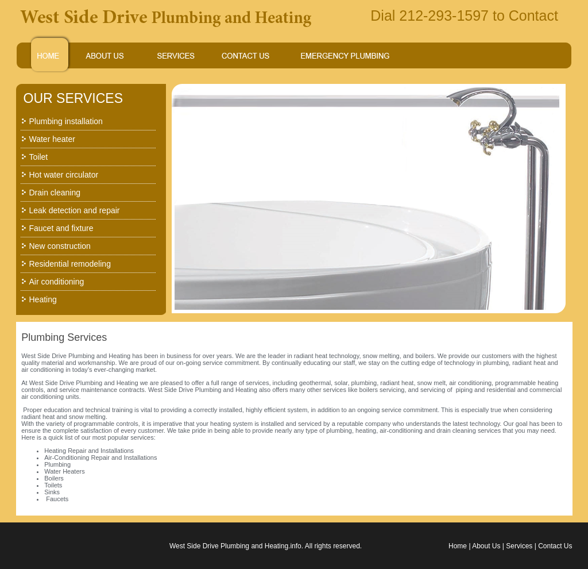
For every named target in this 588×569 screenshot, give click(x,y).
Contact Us (555, 546)
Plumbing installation (66, 121)
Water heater (52, 139)
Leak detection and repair (74, 210)
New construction (60, 246)
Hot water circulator (64, 174)
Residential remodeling (70, 263)
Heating (43, 299)
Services (519, 546)
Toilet (38, 157)
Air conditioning (56, 281)
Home (457, 546)
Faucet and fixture (61, 228)
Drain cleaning (55, 192)
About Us (486, 546)
